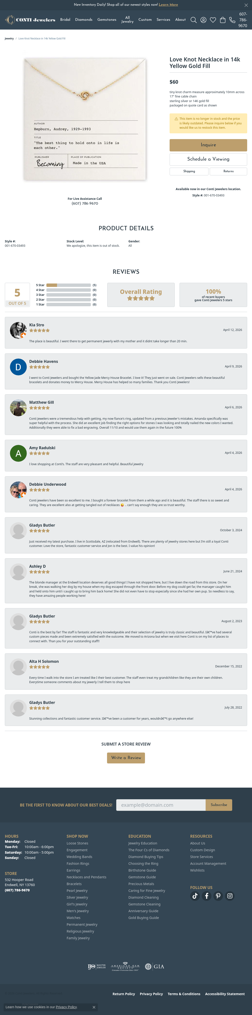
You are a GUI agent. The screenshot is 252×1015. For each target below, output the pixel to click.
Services (163, 20)
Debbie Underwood (47, 484)
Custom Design (202, 850)
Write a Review (126, 758)
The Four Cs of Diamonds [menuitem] (149, 850)
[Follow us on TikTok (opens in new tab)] (195, 896)
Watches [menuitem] (73, 917)
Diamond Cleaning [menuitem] (144, 897)
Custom (145, 20)
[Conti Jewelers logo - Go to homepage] (30, 20)
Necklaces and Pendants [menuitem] (86, 877)
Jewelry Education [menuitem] (143, 843)
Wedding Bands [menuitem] (79, 856)
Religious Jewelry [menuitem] (80, 931)
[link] (238, 20)
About (180, 20)
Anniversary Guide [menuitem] (143, 911)
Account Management (208, 863)
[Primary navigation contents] (123, 20)
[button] (194, 20)
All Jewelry (127, 20)
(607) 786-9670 (85, 204)
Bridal (65, 20)
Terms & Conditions (184, 994)
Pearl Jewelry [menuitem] (77, 890)
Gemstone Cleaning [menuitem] (145, 904)
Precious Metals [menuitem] (141, 883)
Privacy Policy (151, 994)
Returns (228, 171)
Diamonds (84, 20)
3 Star (40, 295)
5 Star (40, 285)
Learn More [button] (168, 5)
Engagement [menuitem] (77, 850)
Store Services (201, 856)
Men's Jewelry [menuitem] (78, 911)
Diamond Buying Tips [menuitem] (146, 856)
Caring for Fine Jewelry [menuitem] (147, 890)
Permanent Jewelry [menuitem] (82, 924)
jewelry (9, 38)
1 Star (40, 304)
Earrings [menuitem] (73, 870)
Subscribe (219, 805)
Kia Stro (36, 325)
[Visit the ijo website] (97, 967)
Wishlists (197, 870)
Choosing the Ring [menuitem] (143, 863)
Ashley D (37, 566)
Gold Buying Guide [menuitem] (144, 917)
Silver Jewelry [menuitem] (77, 897)
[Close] (246, 5)
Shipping (189, 171)
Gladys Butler (42, 525)
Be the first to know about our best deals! (66, 805)
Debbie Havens (43, 361)
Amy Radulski (42, 447)
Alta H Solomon (44, 661)
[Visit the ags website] (125, 967)
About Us (197, 843)
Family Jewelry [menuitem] (78, 938)
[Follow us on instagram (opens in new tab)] (230, 896)
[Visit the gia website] (154, 967)
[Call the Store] (17, 890)
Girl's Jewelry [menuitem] (77, 904)
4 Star (40, 290)
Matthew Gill (41, 402)
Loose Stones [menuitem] (77, 843)
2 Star (40, 300)
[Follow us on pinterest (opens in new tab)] (218, 896)
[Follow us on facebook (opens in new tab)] (206, 896)
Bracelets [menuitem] (74, 883)
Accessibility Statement (225, 994)
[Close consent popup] (94, 1007)
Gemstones (106, 20)
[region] (84, 120)
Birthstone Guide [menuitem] (142, 870)
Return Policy (124, 994)
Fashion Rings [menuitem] (78, 863)
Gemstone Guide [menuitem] (142, 877)
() (94, 285)
